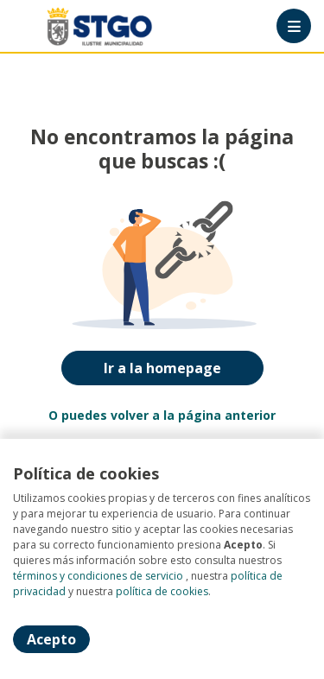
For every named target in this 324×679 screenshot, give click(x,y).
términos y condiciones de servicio (98, 575)
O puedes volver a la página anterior (162, 415)
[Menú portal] (293, 26)
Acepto (51, 639)
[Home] (75, 26)
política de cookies (162, 591)
